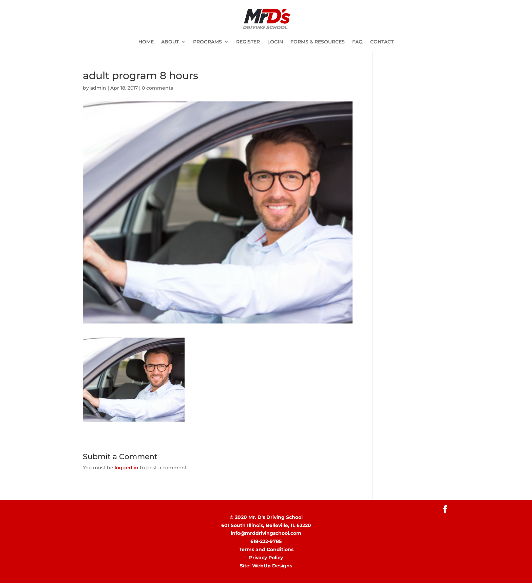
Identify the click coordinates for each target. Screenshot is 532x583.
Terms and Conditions (266, 549)
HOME (146, 42)
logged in (126, 468)
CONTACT (382, 42)
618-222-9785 (266, 541)
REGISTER (248, 42)
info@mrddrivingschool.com (266, 533)
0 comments (157, 88)
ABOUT (170, 42)
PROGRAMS (207, 42)
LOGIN (275, 42)
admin (98, 88)
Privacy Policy (266, 557)
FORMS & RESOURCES (317, 42)
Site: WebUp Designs (266, 566)
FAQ (357, 42)
